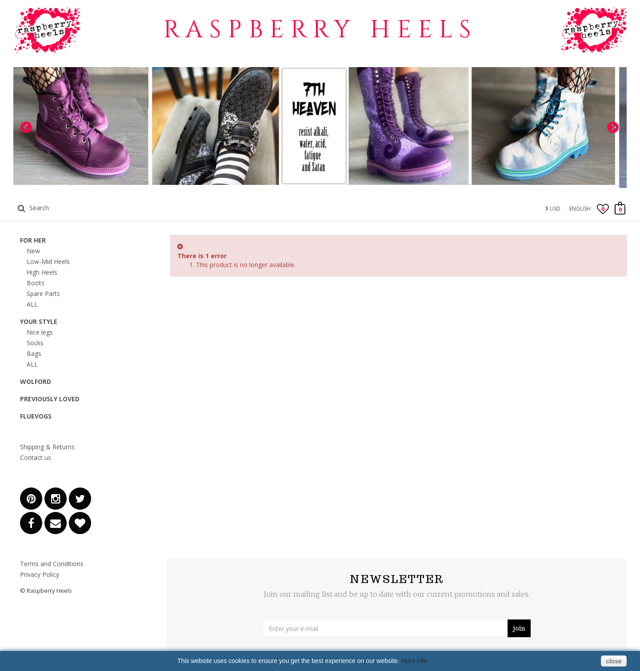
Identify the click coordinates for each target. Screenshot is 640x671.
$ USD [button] (552, 208)
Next (613, 127)
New (33, 251)
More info (414, 660)
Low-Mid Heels (48, 261)
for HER (33, 240)
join (519, 628)
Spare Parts (43, 293)
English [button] (580, 208)
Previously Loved (50, 399)
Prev (26, 127)
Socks (35, 343)
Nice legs (40, 332)
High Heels (42, 272)
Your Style (38, 321)
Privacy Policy (39, 574)
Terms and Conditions (52, 563)
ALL (32, 304)
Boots (35, 283)
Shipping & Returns (47, 447)
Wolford (35, 381)
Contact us (35, 457)
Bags (34, 353)
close (614, 661)
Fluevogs (36, 416)
